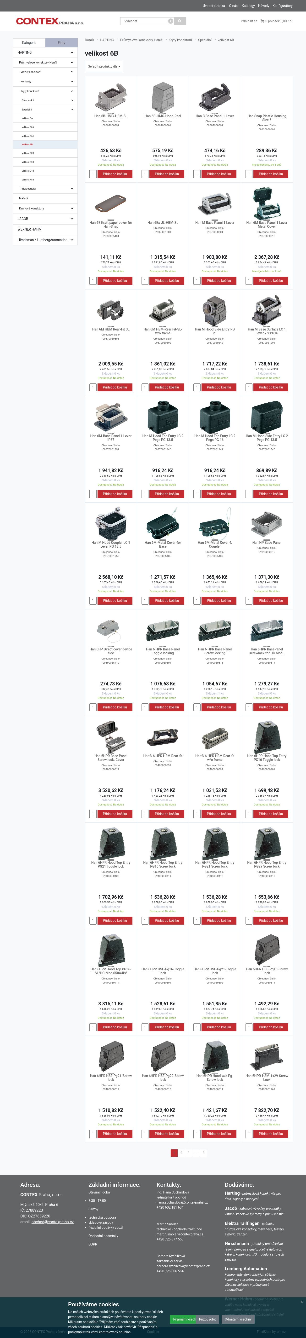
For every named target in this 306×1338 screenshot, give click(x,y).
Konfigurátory (283, 6)
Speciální (49, 109)
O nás (233, 6)
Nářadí (23, 198)
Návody (263, 6)
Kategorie (29, 43)
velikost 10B (28, 153)
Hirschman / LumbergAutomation (47, 240)
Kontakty (48, 81)
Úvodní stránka (214, 6)
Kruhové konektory (47, 208)
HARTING (47, 53)
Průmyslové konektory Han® (47, 62)
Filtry (61, 43)
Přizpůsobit (207, 1319)
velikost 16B (28, 162)
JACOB (47, 219)
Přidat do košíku (115, 174)
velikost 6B (27, 144)
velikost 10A (28, 127)
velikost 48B (28, 179)
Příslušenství (48, 188)
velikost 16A (28, 136)
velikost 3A (27, 118)
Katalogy (248, 6)
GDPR (92, 1244)
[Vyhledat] (180, 21)
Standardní (49, 100)
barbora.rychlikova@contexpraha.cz (183, 1266)
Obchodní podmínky (103, 1236)
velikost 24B (28, 170)
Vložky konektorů (48, 72)
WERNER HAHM (30, 229)
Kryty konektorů (48, 91)
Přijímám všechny (186, 1319)
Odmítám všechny (238, 1319)
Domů (89, 40)
